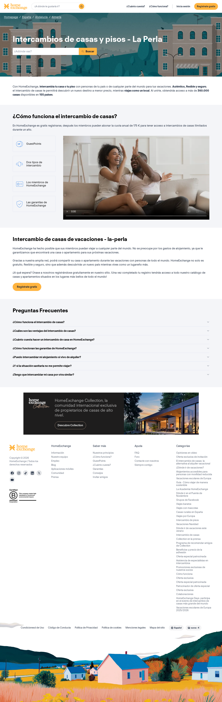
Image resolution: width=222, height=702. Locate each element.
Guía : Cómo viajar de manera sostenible (192, 483)
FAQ (137, 452)
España (26, 17)
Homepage (11, 17)
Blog (53, 465)
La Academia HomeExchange (192, 489)
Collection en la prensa (188, 539)
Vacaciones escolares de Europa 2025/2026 (193, 609)
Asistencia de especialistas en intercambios (192, 562)
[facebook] (12, 473)
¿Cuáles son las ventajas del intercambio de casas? (111, 330)
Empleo (55, 461)
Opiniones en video (186, 452)
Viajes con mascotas (187, 508)
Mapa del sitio (157, 627)
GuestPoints (99, 461)
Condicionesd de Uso (32, 627)
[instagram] (19, 473)
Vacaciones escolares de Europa (193, 478)
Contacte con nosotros (147, 461)
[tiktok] (25, 473)
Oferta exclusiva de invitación (192, 456)
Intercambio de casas (187, 535)
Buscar (88, 51)
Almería (56, 17)
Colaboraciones (184, 594)
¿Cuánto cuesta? (135, 6)
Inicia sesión (183, 6)
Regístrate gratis (206, 6)
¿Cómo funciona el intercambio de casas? (111, 322)
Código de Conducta (59, 627)
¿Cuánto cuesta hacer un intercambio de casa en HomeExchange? (111, 339)
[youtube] (12, 479)
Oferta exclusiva (185, 578)
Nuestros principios (103, 452)
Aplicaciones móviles (62, 469)
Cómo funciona (184, 574)
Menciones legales (135, 627)
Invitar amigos (100, 477)
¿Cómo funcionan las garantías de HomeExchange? (111, 348)
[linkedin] (32, 473)
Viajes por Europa (185, 516)
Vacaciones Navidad (187, 524)
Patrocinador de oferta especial (193, 586)
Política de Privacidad (86, 627)
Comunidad (57, 473)
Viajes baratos (183, 504)
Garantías (98, 469)
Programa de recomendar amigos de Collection (194, 544)
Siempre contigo (143, 465)
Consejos (98, 473)
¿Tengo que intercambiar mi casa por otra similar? (111, 374)
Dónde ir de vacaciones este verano (191, 529)
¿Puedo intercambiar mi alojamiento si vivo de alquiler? (111, 357)
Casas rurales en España (189, 512)
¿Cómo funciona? (158, 6)
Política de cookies (111, 627)
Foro (137, 456)
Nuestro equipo (59, 456)
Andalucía (41, 17)
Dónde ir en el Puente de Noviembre (189, 494)
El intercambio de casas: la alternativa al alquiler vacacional (193, 462)
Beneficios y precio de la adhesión (189, 551)
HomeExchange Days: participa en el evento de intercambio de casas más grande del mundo (193, 601)
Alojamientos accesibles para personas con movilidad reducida (194, 473)
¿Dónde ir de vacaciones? (190, 467)
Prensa (55, 477)
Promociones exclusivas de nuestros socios (190, 568)
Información (57, 452)
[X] (39, 473)
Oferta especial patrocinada (191, 556)
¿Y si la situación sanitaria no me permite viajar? (111, 365)
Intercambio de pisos (187, 520)
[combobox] (58, 6)
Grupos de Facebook (187, 500)
